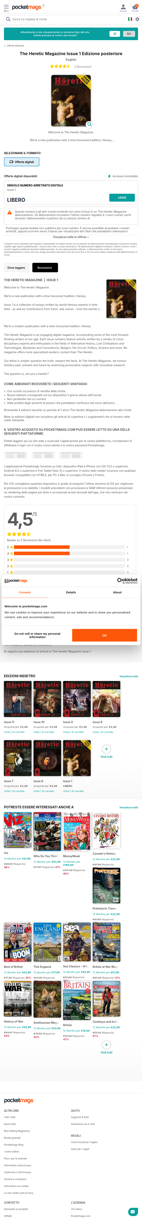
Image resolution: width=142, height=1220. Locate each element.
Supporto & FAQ (80, 1117)
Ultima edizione (15, 45)
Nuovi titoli (10, 1124)
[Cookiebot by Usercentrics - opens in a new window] (120, 581)
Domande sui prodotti (16, 1209)
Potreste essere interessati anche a (39, 807)
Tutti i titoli (9, 1117)
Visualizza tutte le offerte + (71, 237)
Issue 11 (9, 722)
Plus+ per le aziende (15, 1158)
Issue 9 (68, 722)
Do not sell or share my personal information (37, 635)
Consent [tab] (25, 592)
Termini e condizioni (15, 1179)
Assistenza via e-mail (83, 1124)
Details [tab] (71, 592)
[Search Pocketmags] (8, 19)
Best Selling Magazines (17, 1130)
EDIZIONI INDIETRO (19, 676)
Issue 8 (97, 722)
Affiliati (8, 1215)
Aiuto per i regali (80, 1149)
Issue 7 (8, 781)
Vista (7, 732)
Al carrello (18, 732)
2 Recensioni (83, 66)
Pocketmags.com (80, 1215)
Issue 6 (38, 781)
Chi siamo (76, 1209)
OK (104, 635)
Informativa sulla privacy (17, 1165)
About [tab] (117, 592)
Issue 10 (39, 722)
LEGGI (122, 197)
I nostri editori (11, 1151)
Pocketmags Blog (13, 1144)
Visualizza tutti (129, 676)
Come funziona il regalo (84, 1142)
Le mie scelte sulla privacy (18, 1192)
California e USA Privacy (17, 1172)
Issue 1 (67, 781)
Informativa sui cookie (16, 1186)
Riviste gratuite (12, 1137)
